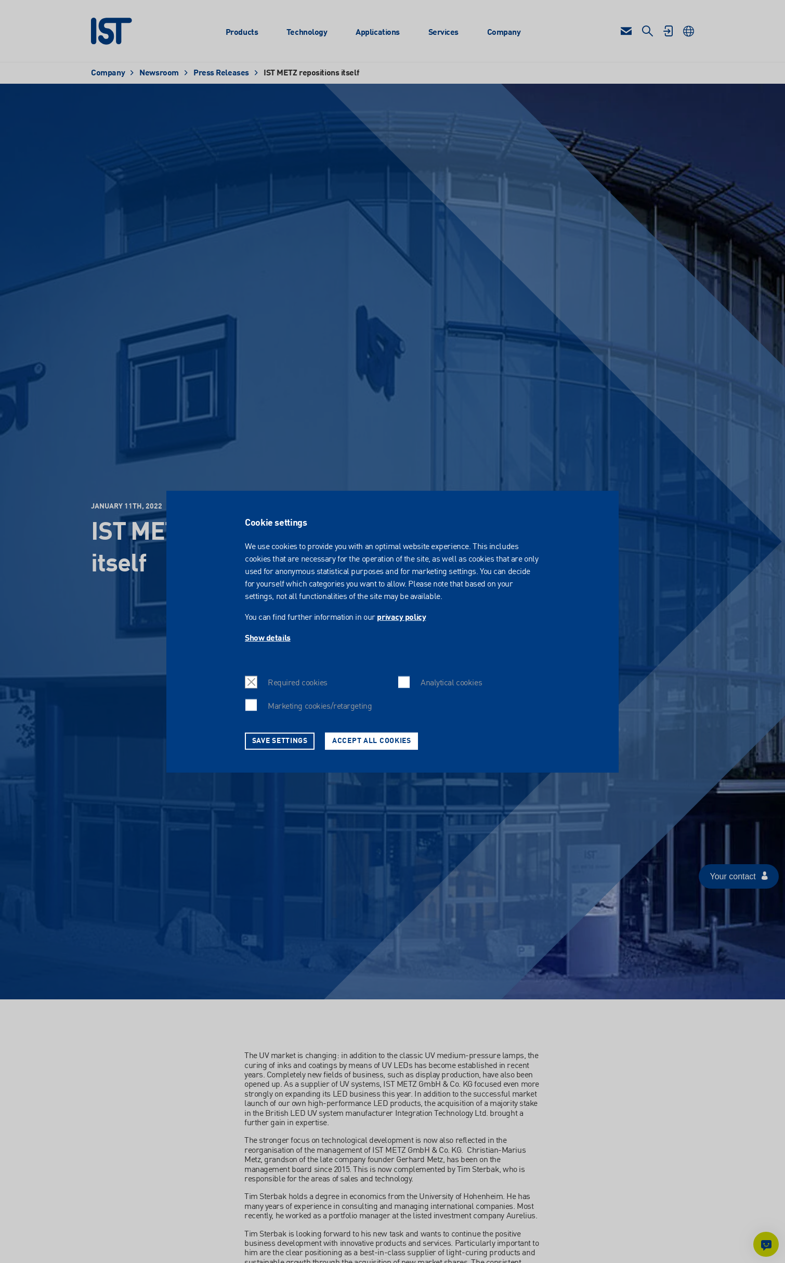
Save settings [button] (280, 740)
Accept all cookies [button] (371, 740)
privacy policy (401, 618)
